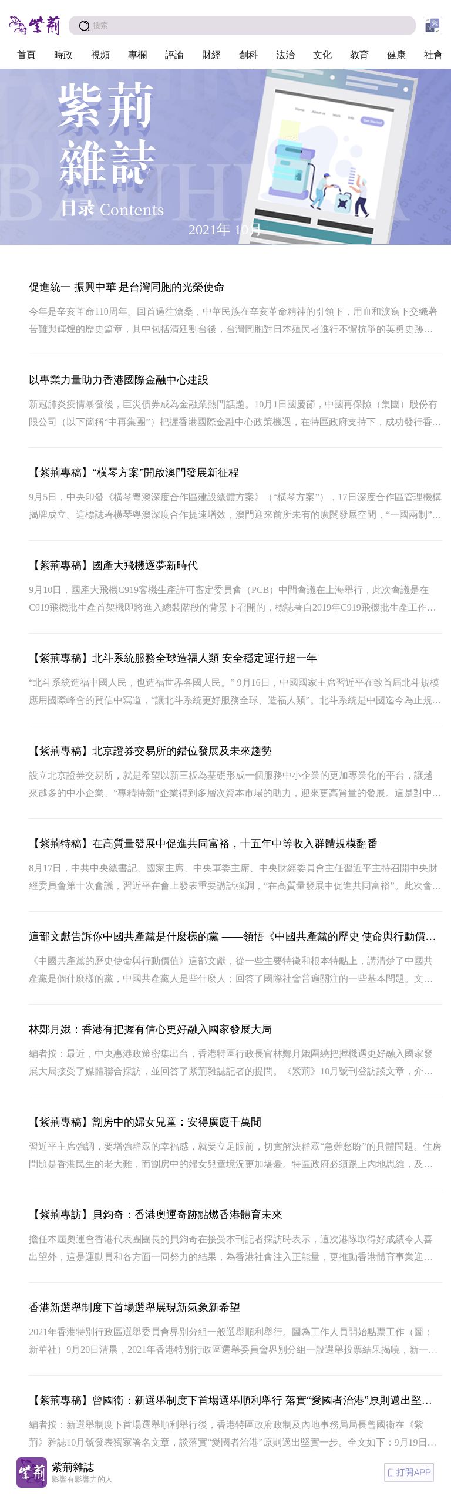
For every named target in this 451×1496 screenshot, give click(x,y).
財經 (211, 55)
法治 (285, 55)
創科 (248, 55)
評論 (174, 55)
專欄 (137, 55)
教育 (359, 55)
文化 (322, 55)
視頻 (100, 55)
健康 (396, 55)
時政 (63, 55)
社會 (433, 55)
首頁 (26, 55)
